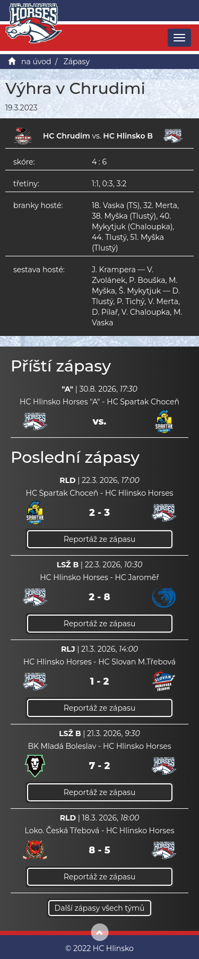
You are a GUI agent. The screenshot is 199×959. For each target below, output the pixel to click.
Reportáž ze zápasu (100, 539)
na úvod (36, 61)
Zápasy (77, 61)
